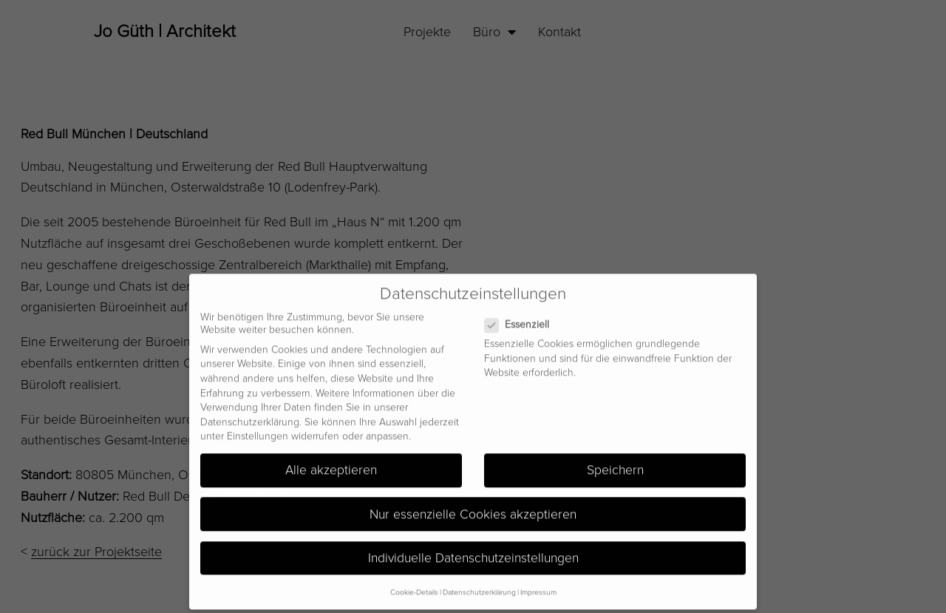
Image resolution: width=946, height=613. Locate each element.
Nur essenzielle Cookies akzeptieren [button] (473, 506)
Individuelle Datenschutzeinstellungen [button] (473, 550)
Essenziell (523, 317)
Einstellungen (257, 428)
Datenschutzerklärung (249, 413)
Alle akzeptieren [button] (331, 462)
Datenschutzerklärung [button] (479, 584)
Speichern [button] (615, 462)
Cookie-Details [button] (414, 584)
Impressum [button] (538, 584)
